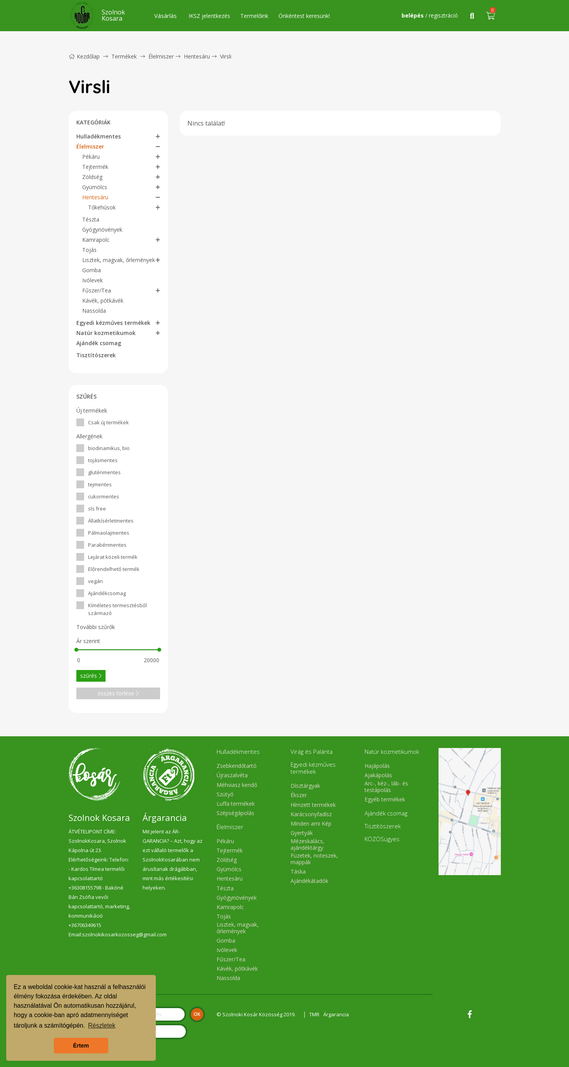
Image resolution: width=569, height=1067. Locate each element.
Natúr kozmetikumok (106, 333)
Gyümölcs (94, 187)
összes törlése (118, 693)
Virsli (225, 56)
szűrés (91, 675)
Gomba (91, 270)
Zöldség (92, 177)
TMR (314, 1014)
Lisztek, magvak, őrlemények (118, 260)
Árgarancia (336, 1014)
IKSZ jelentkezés (209, 15)
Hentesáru (197, 56)
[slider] (77, 650)
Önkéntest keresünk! (304, 15)
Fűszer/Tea (96, 290)
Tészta (90, 219)
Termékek (124, 56)
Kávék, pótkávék (102, 300)
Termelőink (254, 15)
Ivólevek (92, 280)
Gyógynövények (102, 229)
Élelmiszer (161, 56)
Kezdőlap (84, 56)
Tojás (89, 249)
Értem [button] (81, 1045)
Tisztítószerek (96, 355)
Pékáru (91, 156)
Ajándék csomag (98, 343)
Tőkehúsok (102, 207)
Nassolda (94, 310)
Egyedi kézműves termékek (113, 322)
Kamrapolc (95, 239)
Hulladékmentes (98, 136)
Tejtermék (95, 166)
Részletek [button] (101, 1025)
